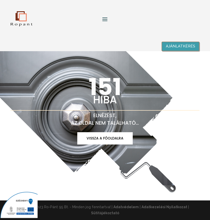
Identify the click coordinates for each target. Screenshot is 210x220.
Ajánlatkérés (180, 46)
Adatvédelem (126, 207)
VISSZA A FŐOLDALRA (105, 138)
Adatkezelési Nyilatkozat (164, 207)
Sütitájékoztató (105, 213)
